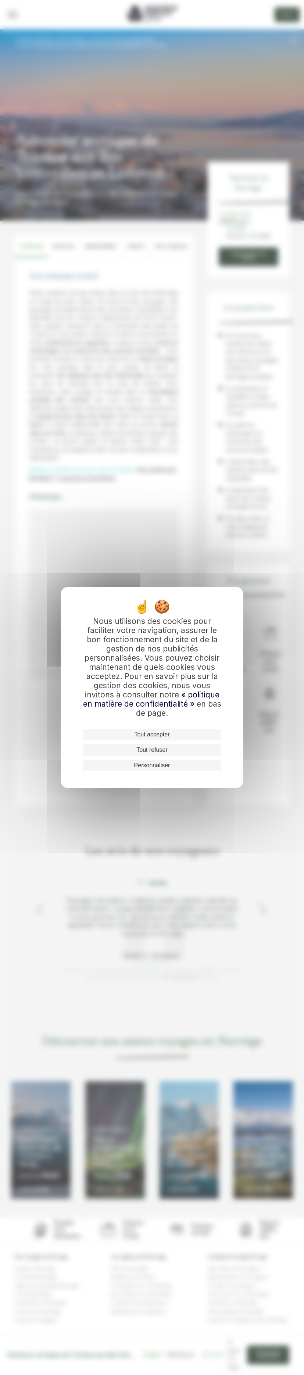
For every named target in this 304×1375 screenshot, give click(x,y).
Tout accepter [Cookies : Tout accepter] (151, 734)
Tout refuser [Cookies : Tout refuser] (151, 750)
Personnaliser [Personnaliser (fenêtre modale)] (152, 765)
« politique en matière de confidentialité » (151, 699)
